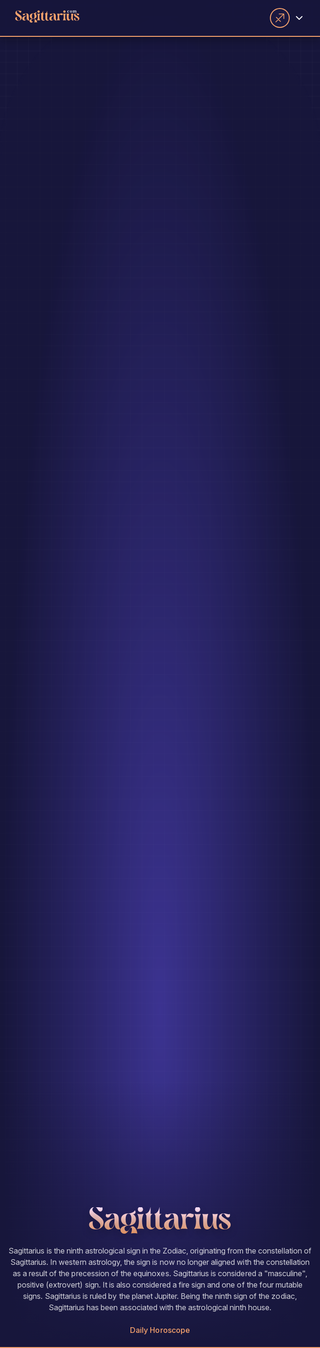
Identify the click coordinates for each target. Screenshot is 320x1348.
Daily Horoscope (160, 1330)
